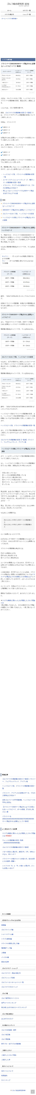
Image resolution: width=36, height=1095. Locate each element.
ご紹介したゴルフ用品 (8, 1055)
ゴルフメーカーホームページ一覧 (12, 982)
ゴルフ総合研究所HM (18, 1090)
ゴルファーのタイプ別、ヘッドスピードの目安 (18, 214)
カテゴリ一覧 (27, 10)
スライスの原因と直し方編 (10, 943)
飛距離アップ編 (6, 948)
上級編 (3, 952)
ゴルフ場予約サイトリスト (10, 998)
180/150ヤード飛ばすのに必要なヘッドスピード (19, 210)
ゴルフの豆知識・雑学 (8, 1030)
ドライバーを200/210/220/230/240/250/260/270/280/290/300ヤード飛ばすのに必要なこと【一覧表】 (18, 819)
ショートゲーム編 (7, 934)
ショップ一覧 (27, 14)
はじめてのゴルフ (7, 1019)
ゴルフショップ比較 (8, 978)
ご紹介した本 (5, 1060)
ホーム (9, 10)
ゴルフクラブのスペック (9, 987)
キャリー (5, 256)
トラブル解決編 (11, 18)
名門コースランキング (8, 1003)
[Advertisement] (18, 39)
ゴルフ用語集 (5, 1039)
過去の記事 (5, 962)
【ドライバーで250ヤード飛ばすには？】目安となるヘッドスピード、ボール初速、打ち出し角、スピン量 (18, 809)
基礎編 (3, 925)
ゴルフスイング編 (7, 930)
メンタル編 (5, 957)
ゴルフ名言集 (5, 1034)
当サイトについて (7, 1071)
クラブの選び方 (9, 14)
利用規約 (4, 1075)
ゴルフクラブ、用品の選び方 (11, 973)
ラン (3, 261)
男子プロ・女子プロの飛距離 (11, 1044)
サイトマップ (5, 1080)
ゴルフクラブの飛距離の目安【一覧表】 (18, 113)
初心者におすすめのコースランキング (14, 1007)
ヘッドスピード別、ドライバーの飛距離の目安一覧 (18, 425)
